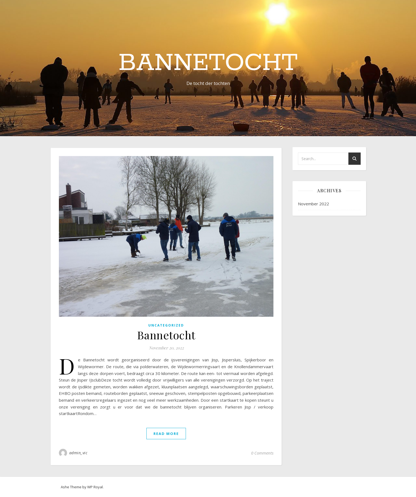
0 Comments (262, 453)
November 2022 (313, 203)
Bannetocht (208, 63)
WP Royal (95, 486)
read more (166, 433)
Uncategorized (166, 325)
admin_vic (78, 452)
